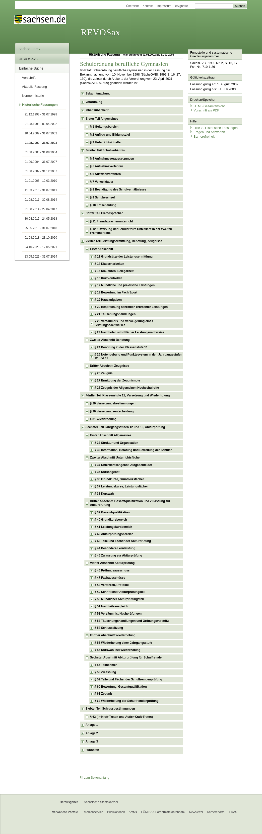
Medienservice (93, 812)
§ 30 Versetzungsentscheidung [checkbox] (111, 411)
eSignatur (181, 6)
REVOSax (100, 32)
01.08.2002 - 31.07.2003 (41, 143)
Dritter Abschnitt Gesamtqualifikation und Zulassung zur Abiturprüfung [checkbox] (130, 503)
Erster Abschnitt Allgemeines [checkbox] (110, 435)
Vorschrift (29, 78)
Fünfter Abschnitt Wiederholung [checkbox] (112, 635)
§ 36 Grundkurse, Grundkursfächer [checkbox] (119, 479)
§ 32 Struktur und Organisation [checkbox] (116, 443)
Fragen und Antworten (207, 132)
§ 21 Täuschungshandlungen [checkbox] (114, 314)
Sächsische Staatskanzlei (101, 802)
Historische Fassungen (40, 104)
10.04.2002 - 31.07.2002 (41, 133)
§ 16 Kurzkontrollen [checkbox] (108, 278)
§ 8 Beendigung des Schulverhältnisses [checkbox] (118, 189)
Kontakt (148, 6)
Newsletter (196, 812)
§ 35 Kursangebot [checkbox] (107, 472)
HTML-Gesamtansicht (207, 106)
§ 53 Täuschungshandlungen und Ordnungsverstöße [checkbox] (131, 621)
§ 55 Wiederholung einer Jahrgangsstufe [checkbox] (123, 643)
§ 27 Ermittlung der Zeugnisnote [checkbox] (117, 380)
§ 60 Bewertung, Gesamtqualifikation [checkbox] (120, 686)
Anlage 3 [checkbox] (91, 741)
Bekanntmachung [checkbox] (98, 93)
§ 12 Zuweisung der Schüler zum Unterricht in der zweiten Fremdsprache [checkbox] (131, 231)
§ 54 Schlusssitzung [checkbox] (108, 628)
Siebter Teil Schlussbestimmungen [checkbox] (110, 708)
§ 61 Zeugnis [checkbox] (103, 693)
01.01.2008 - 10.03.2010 (41, 181)
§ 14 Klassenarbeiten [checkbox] (109, 264)
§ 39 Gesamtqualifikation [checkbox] (112, 512)
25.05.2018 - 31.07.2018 (41, 228)
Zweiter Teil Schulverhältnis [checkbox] (105, 150)
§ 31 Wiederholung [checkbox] (103, 419)
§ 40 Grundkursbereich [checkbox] (110, 519)
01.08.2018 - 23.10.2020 (41, 237)
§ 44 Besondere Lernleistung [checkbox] (114, 548)
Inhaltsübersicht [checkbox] (97, 110)
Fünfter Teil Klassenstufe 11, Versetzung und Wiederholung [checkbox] (127, 395)
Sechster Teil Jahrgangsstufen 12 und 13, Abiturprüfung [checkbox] (125, 427)
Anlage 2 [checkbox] (91, 733)
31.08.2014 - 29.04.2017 (41, 209)
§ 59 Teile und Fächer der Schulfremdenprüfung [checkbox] (128, 679)
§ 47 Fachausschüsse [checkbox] (109, 577)
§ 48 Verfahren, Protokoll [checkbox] (112, 585)
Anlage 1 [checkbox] (91, 725)
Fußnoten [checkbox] (92, 750)
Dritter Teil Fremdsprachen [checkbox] (104, 213)
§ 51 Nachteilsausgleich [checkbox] (111, 606)
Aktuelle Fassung (34, 87)
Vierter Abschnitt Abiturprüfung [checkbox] (112, 563)
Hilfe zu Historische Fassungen (214, 128)
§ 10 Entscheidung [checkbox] (103, 205)
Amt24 (133, 812)
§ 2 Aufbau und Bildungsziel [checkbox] (110, 134)
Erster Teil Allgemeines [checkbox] (101, 118)
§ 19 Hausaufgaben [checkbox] (108, 299)
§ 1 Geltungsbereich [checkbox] (104, 126)
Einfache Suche (31, 68)
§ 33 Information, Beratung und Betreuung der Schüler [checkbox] (133, 450)
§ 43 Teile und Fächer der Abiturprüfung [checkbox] (122, 541)
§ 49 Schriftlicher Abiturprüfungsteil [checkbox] (119, 592)
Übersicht (132, 6)
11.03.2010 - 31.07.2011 (41, 190)
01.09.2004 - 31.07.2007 (41, 162)
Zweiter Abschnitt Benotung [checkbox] (110, 340)
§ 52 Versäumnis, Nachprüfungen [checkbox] (117, 613)
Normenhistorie (33, 95)
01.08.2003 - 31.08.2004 (41, 152)
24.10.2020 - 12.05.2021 (41, 247)
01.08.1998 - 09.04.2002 (41, 124)
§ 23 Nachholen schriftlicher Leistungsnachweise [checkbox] (129, 332)
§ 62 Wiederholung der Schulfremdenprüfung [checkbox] (126, 701)
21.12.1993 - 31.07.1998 (41, 114)
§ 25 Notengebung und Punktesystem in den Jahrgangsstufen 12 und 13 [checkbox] (138, 356)
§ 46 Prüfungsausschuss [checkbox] (112, 570)
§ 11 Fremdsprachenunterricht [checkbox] (111, 221)
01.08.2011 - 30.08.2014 (41, 199)
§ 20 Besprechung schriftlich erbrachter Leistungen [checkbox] (131, 307)
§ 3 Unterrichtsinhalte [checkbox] (105, 142)
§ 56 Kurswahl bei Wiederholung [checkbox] (117, 650)
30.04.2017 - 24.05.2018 (41, 218)
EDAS (233, 812)
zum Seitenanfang (94, 777)
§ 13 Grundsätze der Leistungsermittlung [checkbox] (123, 256)
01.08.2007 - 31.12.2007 (41, 171)
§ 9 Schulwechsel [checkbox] (102, 197)
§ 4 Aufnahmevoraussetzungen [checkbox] (112, 158)
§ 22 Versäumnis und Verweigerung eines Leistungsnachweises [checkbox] (123, 323)
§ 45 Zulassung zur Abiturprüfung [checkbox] (118, 555)
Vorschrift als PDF (204, 110)
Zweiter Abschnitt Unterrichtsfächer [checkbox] (115, 457)
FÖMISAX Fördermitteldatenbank (163, 812)
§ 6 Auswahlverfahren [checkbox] (105, 174)
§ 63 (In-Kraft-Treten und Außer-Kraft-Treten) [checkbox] (121, 717)
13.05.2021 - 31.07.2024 (41, 256)
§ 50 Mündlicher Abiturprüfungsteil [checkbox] (119, 599)
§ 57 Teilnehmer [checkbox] (105, 665)
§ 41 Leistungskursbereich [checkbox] (113, 527)
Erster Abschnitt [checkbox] (101, 249)
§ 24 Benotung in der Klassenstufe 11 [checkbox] (120, 347)
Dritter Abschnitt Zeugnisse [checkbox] (109, 366)
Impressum (164, 6)
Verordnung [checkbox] (93, 102)
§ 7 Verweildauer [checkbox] (101, 182)
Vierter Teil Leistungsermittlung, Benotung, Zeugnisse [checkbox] (123, 241)
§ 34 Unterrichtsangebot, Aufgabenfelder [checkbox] (123, 465)
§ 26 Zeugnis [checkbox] (103, 373)
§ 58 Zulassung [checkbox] (105, 672)
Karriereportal (216, 812)
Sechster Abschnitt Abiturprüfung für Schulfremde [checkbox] (126, 657)
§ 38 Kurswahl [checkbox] (104, 493)
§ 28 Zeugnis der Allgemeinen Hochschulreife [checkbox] (126, 387)
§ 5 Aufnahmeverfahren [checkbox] (106, 166)
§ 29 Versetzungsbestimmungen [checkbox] (112, 403)
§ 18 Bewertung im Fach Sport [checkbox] (115, 292)
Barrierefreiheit (202, 136)
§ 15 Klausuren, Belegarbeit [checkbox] (113, 271)
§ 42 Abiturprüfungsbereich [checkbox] (113, 534)
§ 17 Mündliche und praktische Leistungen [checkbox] (124, 285)
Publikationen (116, 812)
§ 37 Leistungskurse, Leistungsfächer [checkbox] (121, 486)
